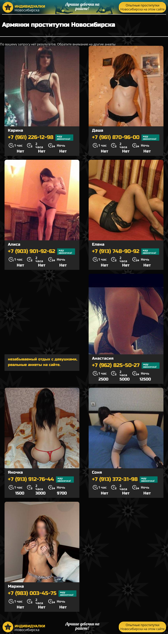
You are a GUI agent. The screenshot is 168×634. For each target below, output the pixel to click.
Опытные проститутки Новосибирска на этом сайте (142, 7)
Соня (97, 472)
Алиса (14, 244)
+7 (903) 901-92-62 (41, 251)
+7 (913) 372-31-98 (125, 479)
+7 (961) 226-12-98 (40, 137)
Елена (98, 244)
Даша (97, 130)
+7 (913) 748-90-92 (125, 251)
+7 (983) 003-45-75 (42, 593)
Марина (16, 586)
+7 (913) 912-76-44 (41, 479)
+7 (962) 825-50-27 (126, 365)
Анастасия (102, 358)
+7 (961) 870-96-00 (125, 137)
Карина (15, 130)
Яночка (15, 472)
